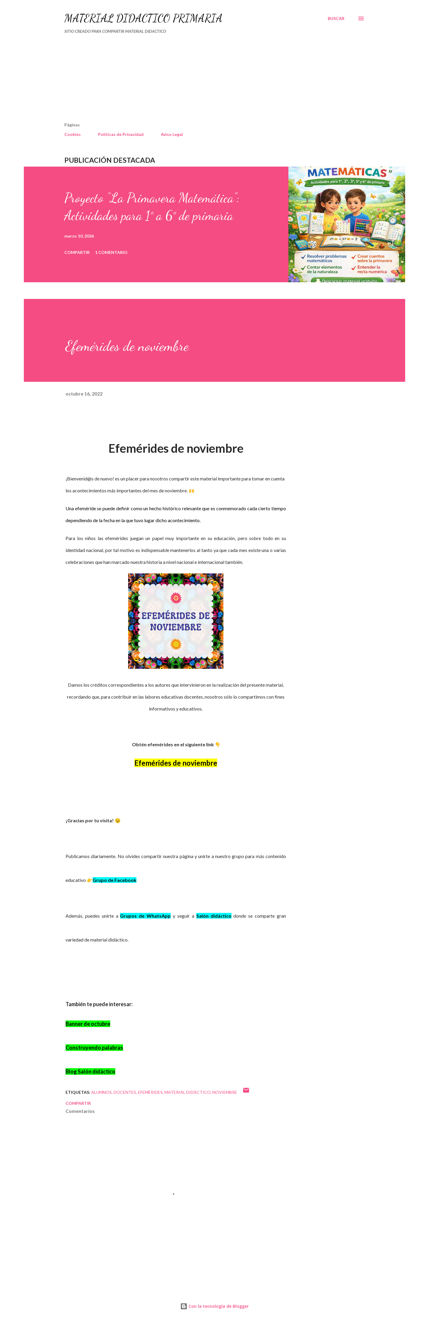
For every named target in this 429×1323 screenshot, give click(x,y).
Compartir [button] (77, 252)
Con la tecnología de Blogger (214, 1306)
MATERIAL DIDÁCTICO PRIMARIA (143, 18)
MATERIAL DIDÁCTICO (187, 1092)
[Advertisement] (189, 80)
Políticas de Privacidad (121, 134)
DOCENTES (125, 1092)
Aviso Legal (172, 134)
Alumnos (101, 1092)
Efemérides (150, 1092)
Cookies (72, 134)
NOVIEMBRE (224, 1092)
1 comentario (111, 252)
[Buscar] (336, 18)
